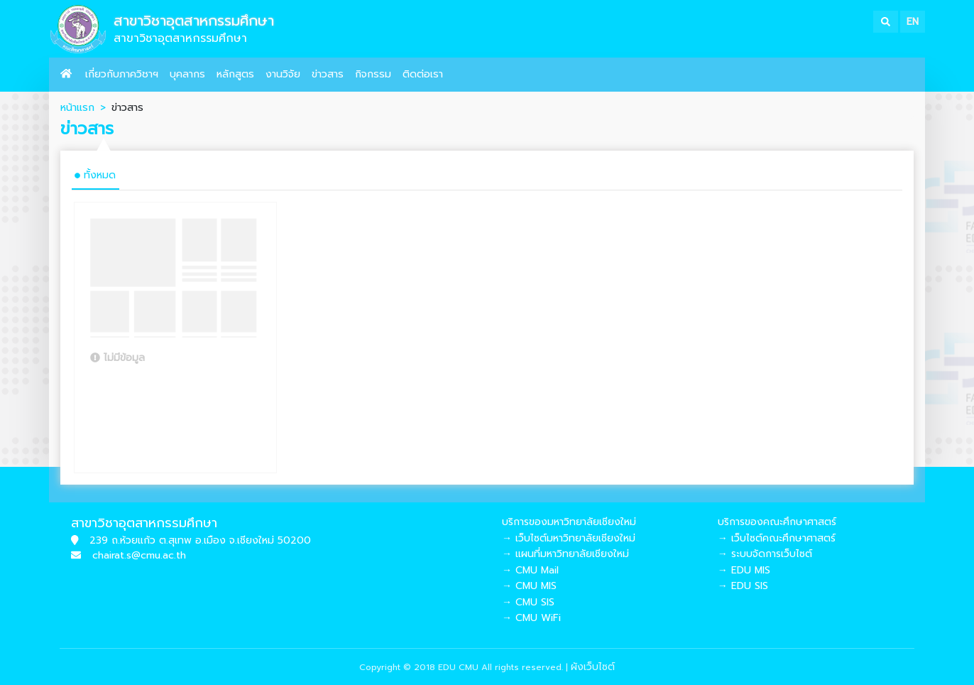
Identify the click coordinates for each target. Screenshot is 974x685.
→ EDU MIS (744, 570)
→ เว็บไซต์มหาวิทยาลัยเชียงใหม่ (568, 538)
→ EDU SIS (743, 585)
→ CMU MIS (529, 585)
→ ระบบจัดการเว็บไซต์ (765, 553)
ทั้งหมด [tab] (95, 175)
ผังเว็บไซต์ (593, 666)
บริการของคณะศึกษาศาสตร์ (777, 521)
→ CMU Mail (530, 570)
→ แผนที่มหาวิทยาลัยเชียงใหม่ (565, 553)
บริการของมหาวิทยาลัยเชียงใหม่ (569, 521)
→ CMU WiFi (531, 617)
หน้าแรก (77, 107)
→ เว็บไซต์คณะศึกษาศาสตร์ (777, 538)
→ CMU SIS (528, 602)
